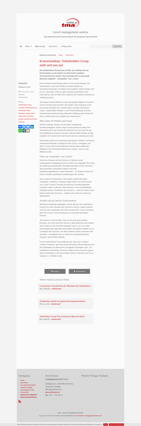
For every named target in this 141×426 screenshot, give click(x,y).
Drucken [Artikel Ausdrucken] (55, 271)
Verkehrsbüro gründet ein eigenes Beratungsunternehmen (62, 301)
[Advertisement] (70, 5)
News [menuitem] (27, 46)
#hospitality (21, 110)
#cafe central (22, 116)
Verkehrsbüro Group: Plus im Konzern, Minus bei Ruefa (62, 316)
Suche (117, 46)
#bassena (21, 122)
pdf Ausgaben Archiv (27, 390)
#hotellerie (21, 113)
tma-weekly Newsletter (28, 385)
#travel (28, 110)
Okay (105, 424)
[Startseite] (70, 23)
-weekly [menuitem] (40, 46)
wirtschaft (56, 289)
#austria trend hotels (30, 119)
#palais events (30, 113)
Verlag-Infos (25, 392)
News (22, 380)
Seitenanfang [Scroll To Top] (79, 271)
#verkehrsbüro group (24, 105)
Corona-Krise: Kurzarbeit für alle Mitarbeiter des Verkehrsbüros (65, 286)
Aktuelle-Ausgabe (26, 387)
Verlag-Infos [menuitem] (66, 46)
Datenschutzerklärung (116, 424)
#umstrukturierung (31, 108)
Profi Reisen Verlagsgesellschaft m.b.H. (89, 415)
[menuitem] (20, 46)
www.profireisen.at (52, 392)
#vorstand (21, 108)
